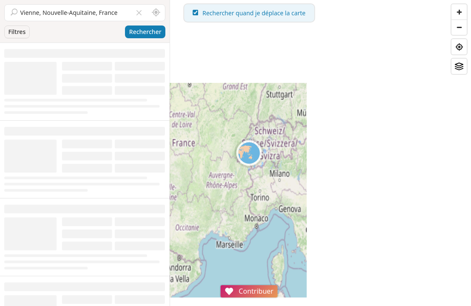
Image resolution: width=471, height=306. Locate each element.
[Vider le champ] (139, 12)
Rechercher (145, 32)
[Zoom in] (459, 12)
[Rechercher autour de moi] (156, 12)
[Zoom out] (459, 27)
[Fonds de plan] (459, 66)
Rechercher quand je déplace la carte (320, 13)
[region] (320, 153)
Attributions (229, 301)
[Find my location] (459, 46)
